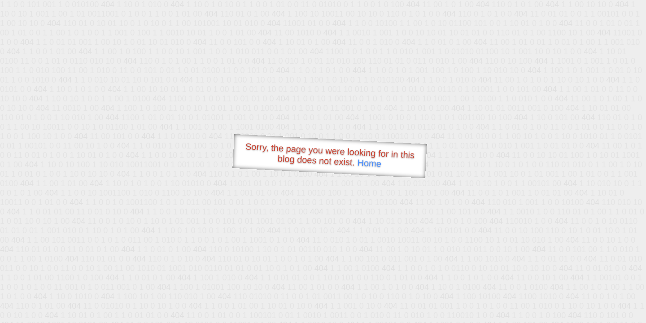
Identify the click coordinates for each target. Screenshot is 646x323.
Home (369, 163)
